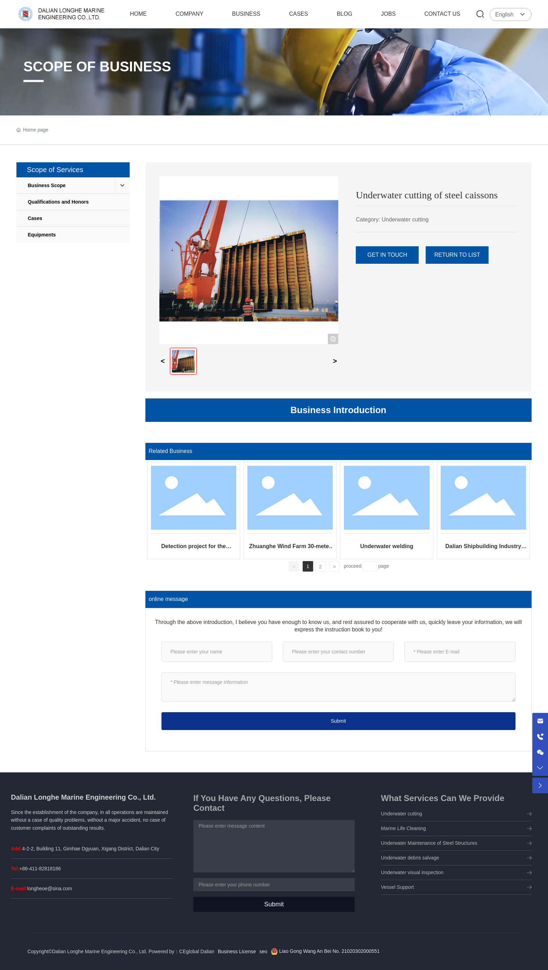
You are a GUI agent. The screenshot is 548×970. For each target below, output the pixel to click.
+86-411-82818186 (40, 868)
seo (263, 951)
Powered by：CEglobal (174, 951)
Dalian (208, 951)
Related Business (171, 451)
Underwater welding (386, 546)
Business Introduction (338, 410)
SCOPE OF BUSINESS (97, 66)
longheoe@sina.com (49, 888)
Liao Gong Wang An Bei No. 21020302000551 (329, 951)
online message (168, 599)
